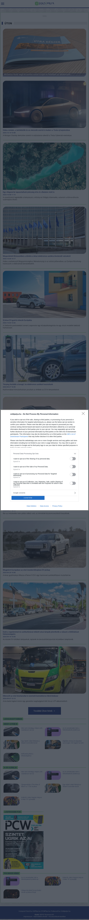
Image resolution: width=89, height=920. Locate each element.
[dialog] (44, 460)
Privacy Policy (57, 506)
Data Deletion (31, 506)
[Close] (84, 414)
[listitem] (44, 453)
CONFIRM (28, 498)
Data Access (44, 506)
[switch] (73, 458)
